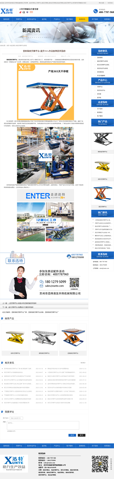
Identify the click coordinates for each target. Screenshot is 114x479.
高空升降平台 (42, 475)
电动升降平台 (55, 470)
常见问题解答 (101, 75)
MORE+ (83, 363)
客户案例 (69, 19)
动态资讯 (12, 45)
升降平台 (19, 19)
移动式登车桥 (70, 472)
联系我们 (110, 3)
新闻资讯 (82, 19)
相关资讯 (9, 363)
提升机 (44, 19)
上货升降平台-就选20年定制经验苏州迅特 (22, 303)
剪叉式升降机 (65, 470)
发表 (72, 435)
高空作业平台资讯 (102, 68)
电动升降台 (60, 472)
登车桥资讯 (100, 72)
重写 (81, 435)
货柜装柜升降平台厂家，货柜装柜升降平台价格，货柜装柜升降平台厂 (35, 312)
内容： (5, 422)
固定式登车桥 (74, 470)
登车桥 (99, 94)
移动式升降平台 (51, 472)
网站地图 (101, 3)
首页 (8, 45)
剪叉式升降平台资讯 (103, 65)
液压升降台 (46, 470)
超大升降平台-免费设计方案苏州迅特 (21, 307)
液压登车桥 (41, 472)
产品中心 (57, 19)
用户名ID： (6, 418)
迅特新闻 (100, 57)
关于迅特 (95, 19)
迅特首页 (6, 19)
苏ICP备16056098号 (50, 467)
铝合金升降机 (52, 475)
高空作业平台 (31, 19)
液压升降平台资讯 (21, 45)
